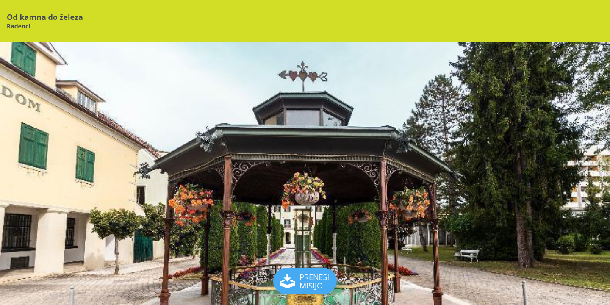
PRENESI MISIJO (305, 281)
